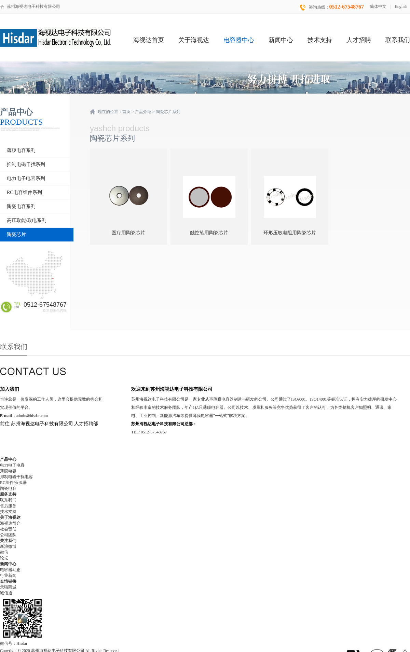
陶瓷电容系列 (21, 206)
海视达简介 (10, 523)
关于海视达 (193, 40)
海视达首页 (148, 40)
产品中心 (8, 459)
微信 (4, 552)
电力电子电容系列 (26, 178)
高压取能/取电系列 (26, 220)
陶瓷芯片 (16, 234)
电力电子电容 (12, 465)
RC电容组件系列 (24, 192)
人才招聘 (358, 40)
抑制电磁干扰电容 (16, 476)
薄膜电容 (8, 471)
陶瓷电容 (8, 488)
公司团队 (8, 534)
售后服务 (8, 505)
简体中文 (378, 6)
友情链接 (8, 581)
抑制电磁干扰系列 (26, 164)
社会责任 (8, 529)
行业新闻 (8, 575)
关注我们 (8, 540)
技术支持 (320, 40)
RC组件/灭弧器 (13, 482)
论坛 (4, 558)
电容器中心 (238, 40)
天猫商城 (8, 587)
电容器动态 (10, 569)
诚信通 (6, 593)
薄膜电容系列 (21, 150)
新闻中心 (281, 40)
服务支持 (8, 494)
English (401, 6)
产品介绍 (143, 111)
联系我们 (397, 40)
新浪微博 (8, 546)
